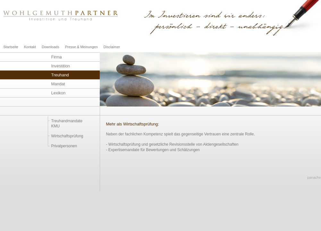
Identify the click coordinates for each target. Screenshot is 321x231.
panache (314, 177)
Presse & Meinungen (81, 47)
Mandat (58, 83)
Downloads (50, 47)
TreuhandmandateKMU (67, 123)
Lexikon (58, 92)
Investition (60, 66)
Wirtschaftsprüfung (67, 136)
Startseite (11, 47)
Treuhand (60, 75)
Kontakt (30, 47)
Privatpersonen (64, 146)
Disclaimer (112, 47)
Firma (56, 57)
